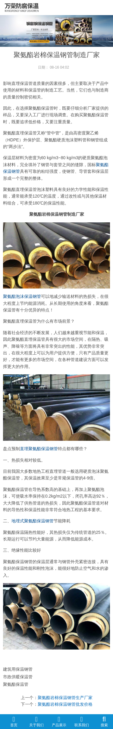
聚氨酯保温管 (15, 684)
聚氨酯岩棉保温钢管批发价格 (65, 704)
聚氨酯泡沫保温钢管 (22, 296)
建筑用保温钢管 (18, 669)
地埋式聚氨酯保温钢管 (32, 520)
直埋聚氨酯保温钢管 (39, 448)
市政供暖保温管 (18, 676)
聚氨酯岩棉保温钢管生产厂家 (65, 697)
